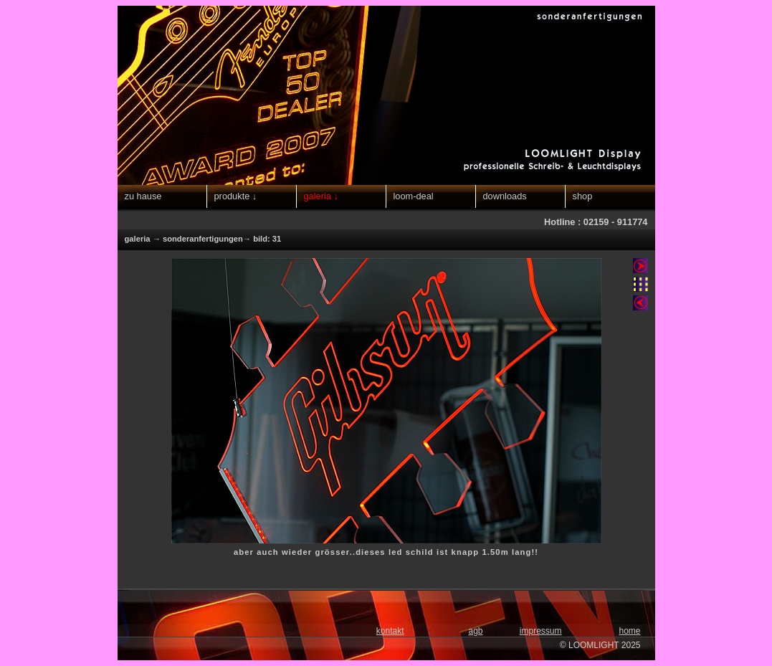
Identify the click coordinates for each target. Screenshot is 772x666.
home (629, 631)
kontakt (390, 631)
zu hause (143, 196)
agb (475, 631)
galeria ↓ (321, 196)
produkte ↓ (235, 196)
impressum (541, 631)
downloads (505, 196)
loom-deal (414, 196)
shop (583, 196)
